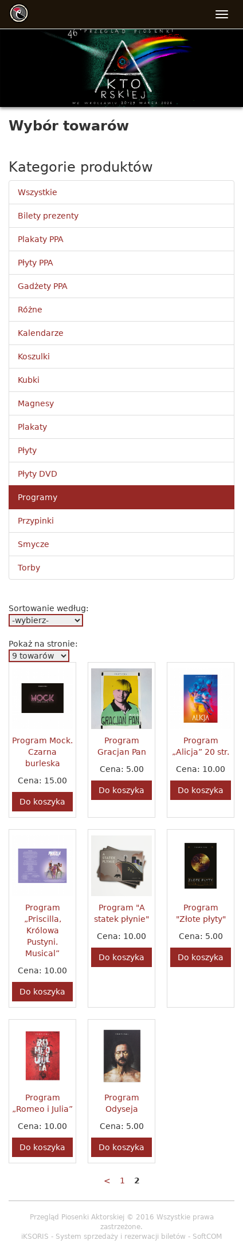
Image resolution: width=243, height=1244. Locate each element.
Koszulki (34, 356)
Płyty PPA (35, 262)
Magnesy (36, 403)
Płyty (27, 450)
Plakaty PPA (41, 239)
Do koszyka (42, 801)
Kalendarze (41, 333)
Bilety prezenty (48, 215)
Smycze (33, 544)
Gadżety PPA (43, 286)
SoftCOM (207, 1237)
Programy (37, 497)
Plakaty (32, 426)
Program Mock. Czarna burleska (42, 752)
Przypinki (36, 520)
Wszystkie (37, 192)
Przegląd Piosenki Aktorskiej (77, 1217)
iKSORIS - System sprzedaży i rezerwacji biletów (103, 1237)
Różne (30, 309)
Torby (29, 567)
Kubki (29, 380)
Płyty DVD (37, 473)
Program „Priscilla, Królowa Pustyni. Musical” (42, 930)
